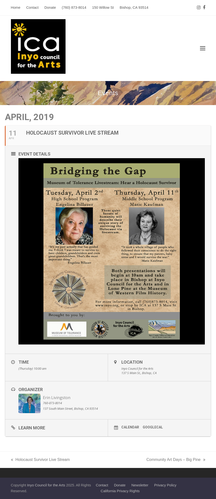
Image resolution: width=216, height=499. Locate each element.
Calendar (130, 427)
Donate (120, 485)
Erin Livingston (56, 397)
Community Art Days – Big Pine (175, 460)
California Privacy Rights (120, 491)
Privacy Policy (165, 485)
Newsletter (139, 485)
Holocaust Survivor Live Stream (40, 460)
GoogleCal (153, 427)
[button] (202, 48)
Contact (102, 485)
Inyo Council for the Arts (46, 485)
